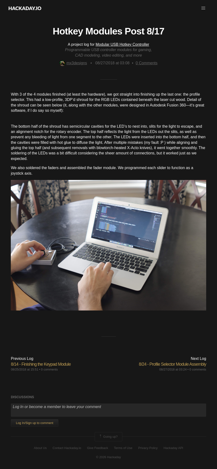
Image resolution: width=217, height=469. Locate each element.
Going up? (108, 436)
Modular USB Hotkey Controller (122, 44)
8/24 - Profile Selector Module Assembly (172, 364)
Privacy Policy (148, 448)
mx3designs (73, 63)
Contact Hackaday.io (67, 448)
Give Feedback (97, 448)
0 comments (49, 369)
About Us (40, 448)
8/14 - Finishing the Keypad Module (41, 364)
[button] (203, 8)
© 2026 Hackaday (108, 457)
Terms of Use (123, 448)
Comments (147, 63)
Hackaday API (173, 448)
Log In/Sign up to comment (34, 423)
